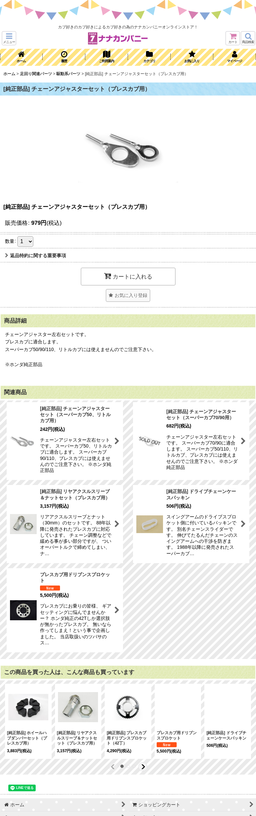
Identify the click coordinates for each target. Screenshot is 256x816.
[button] (9, 38)
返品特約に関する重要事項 (35, 255)
